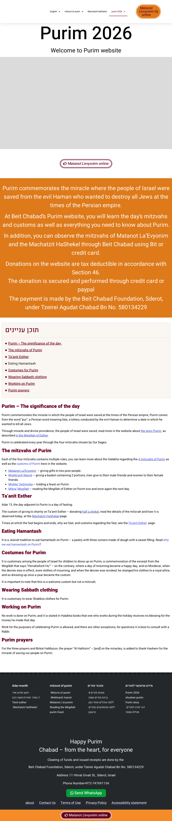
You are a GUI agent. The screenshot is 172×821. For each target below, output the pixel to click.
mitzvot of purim (74, 11)
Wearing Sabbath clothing (27, 380)
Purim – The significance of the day (35, 347)
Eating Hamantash (22, 367)
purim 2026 (118, 11)
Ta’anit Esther (18, 360)
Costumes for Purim (23, 374)
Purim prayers (18, 394)
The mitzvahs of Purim (25, 354)
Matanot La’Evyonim (22, 474)
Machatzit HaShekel (97, 11)
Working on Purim (21, 387)
